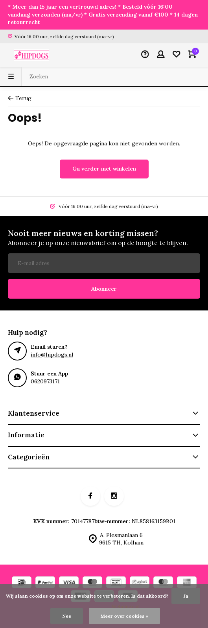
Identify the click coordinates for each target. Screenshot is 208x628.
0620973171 (45, 381)
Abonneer (104, 288)
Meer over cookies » (124, 616)
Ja (185, 596)
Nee (66, 616)
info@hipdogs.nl (52, 354)
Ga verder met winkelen (104, 168)
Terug (19, 98)
